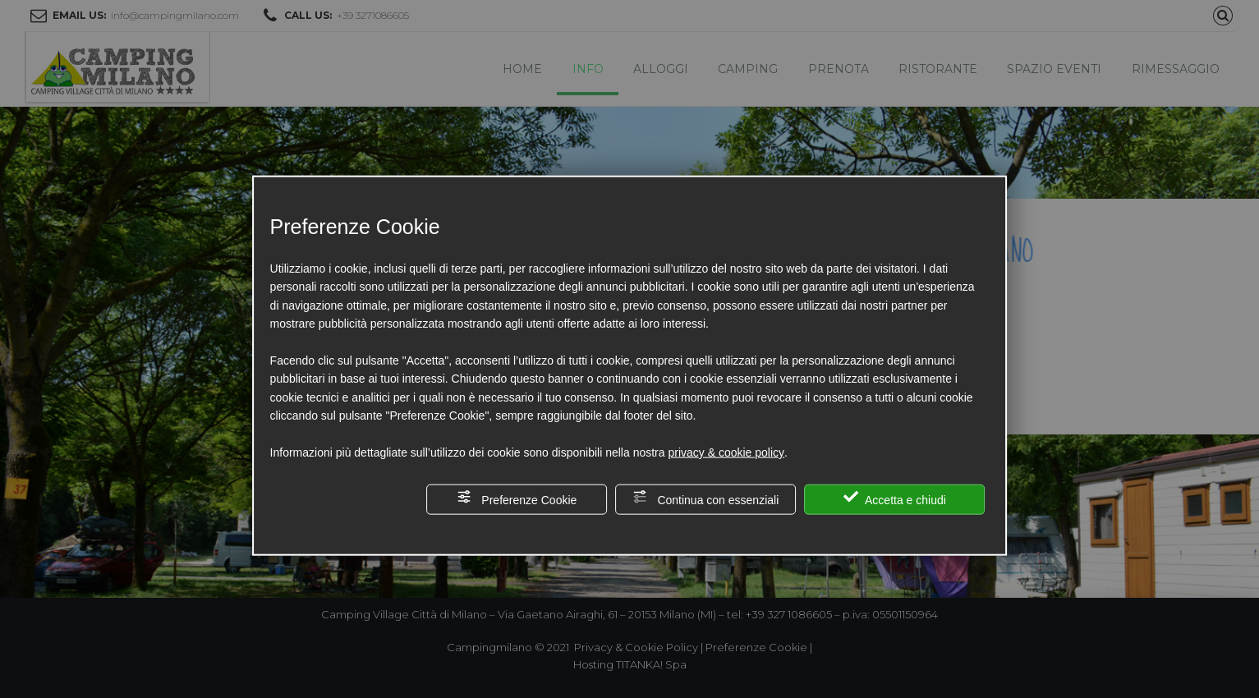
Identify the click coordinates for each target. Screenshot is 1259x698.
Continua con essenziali (706, 498)
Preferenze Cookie (517, 498)
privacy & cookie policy (726, 452)
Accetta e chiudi (894, 498)
